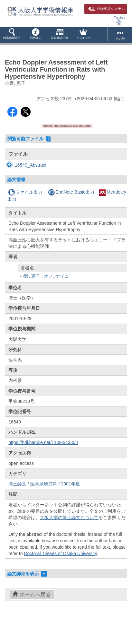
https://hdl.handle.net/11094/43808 (43, 442)
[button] (12, 35)
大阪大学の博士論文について (69, 517)
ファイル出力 (25, 192)
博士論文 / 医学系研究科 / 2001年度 (44, 483)
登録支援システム (106, 9)
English (119, 20)
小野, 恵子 (30, 276)
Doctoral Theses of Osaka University (60, 553)
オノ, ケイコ (56, 276)
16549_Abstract (30, 165)
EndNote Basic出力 (71, 192)
